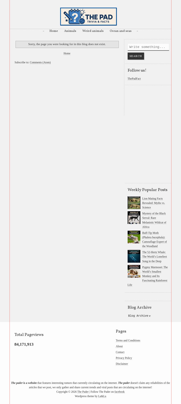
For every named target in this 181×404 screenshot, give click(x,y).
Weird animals (93, 31)
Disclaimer (122, 363)
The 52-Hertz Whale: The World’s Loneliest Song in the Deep (154, 256)
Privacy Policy (124, 357)
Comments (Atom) (40, 62)
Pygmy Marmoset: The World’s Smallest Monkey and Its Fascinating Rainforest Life (148, 276)
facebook (120, 391)
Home (53, 31)
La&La (102, 396)
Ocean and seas (121, 31)
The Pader (83, 391)
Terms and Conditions (128, 340)
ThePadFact (134, 78)
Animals (70, 31)
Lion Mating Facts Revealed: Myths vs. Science (153, 203)
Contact (120, 352)
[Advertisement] (67, 91)
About (119, 346)
